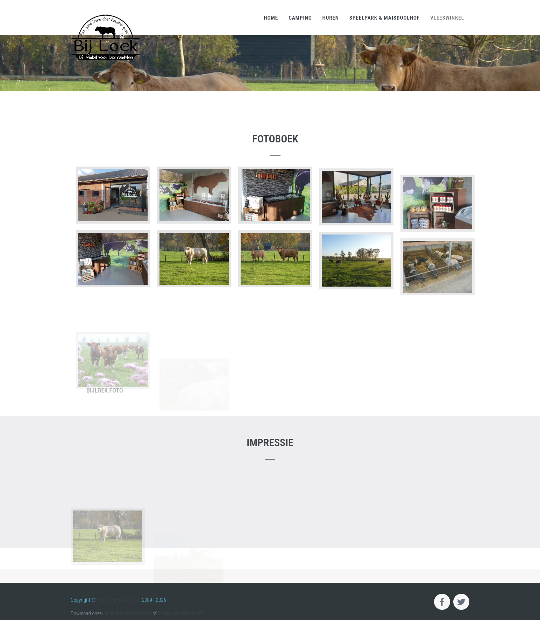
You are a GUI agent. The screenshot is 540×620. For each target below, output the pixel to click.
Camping (300, 18)
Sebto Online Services (119, 600)
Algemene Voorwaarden (127, 613)
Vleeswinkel (447, 18)
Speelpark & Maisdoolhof (384, 18)
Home (271, 18)
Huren (330, 18)
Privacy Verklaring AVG (181, 613)
